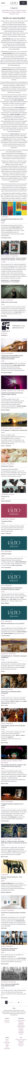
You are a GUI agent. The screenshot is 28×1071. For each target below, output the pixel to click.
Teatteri (20, 760)
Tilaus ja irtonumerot (21, 1039)
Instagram (7, 1022)
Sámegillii (17, 10)
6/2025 (2, 807)
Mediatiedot (21, 1044)
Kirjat (2, 551)
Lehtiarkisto (7, 1048)
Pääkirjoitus (23, 10)
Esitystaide (12, 13)
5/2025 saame (7, 1042)
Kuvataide (3, 910)
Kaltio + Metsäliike (5, 255)
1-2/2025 (3, 261)
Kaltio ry (21, 1045)
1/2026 (2, 304)
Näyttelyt (18, 12)
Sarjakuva (11, 10)
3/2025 (7, 1047)
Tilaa (23, 2)
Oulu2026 (13, 12)
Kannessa (3, 463)
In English (23, 12)
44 (18, 1002)
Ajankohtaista (4, 428)
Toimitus (21, 1042)
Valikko (3, 3)
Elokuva (3, 300)
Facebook (7, 1020)
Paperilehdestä (6, 12)
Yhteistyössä (4, 333)
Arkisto (17, 13)
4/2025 (7, 1045)
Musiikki (9, 760)
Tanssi (14, 390)
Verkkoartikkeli (5, 10)
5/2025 (2, 222)
